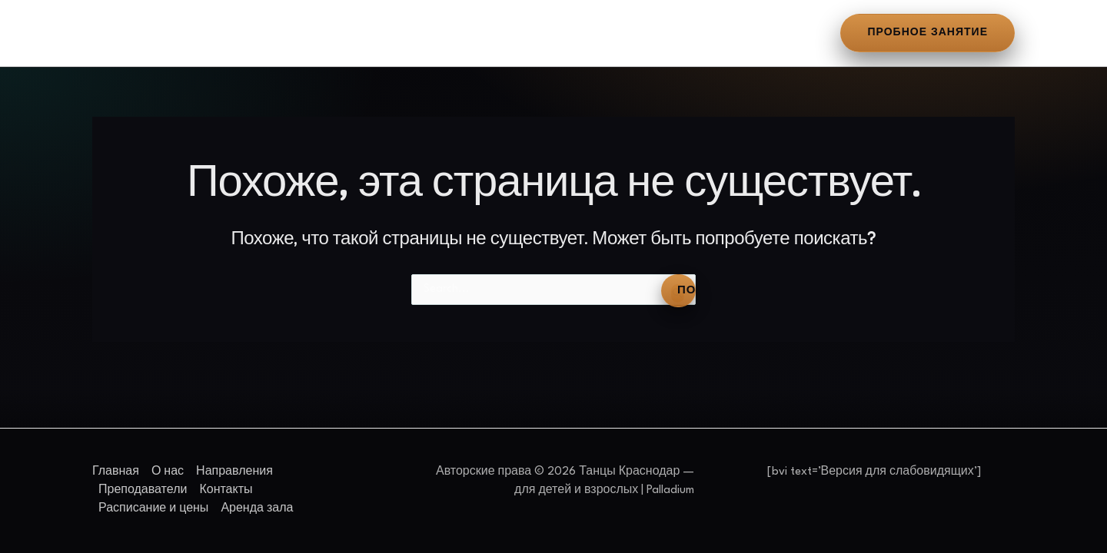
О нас (195, 33)
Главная (126, 33)
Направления (280, 33)
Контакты (500, 33)
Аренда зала (745, 33)
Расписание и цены (618, 33)
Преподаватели (395, 33)
